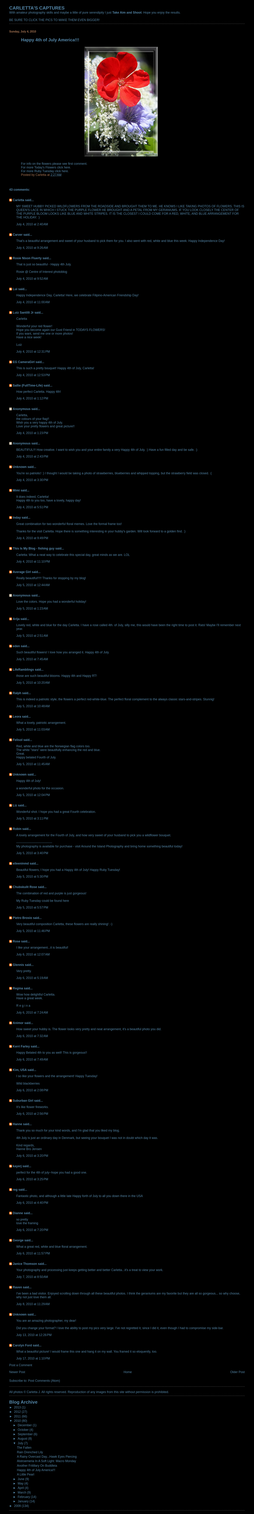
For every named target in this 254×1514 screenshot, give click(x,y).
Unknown (19, 467)
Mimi (16, 490)
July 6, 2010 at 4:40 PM (32, 1202)
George (18, 1240)
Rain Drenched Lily (30, 1452)
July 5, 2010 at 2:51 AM (32, 635)
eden (16, 646)
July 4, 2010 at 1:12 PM (32, 398)
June (21, 1479)
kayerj (17, 1166)
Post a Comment (20, 1365)
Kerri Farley (21, 1046)
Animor (18, 1023)
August (23, 1438)
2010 (18, 1421)
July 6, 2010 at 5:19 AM (32, 978)
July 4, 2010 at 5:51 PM (32, 507)
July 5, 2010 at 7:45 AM (32, 659)
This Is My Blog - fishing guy (33, 548)
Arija (16, 619)
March (22, 1492)
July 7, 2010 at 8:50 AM (32, 1277)
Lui (15, 289)
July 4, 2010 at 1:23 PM (32, 433)
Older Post (237, 1372)
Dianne (18, 1213)
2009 (18, 1506)
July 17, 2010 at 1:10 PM (33, 1358)
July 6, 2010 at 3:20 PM (32, 1155)
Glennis (18, 965)
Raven (17, 1287)
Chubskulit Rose (25, 887)
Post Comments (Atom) (44, 1380)
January (23, 1501)
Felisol (18, 740)
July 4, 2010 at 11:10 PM (33, 561)
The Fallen (24, 1447)
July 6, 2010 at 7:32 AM (32, 1036)
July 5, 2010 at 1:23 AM (32, 608)
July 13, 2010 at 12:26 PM (34, 1335)
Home (128, 1372)
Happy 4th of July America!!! (36, 1470)
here (67, 167)
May (21, 1483)
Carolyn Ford (22, 1345)
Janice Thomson (25, 1264)
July (21, 1443)
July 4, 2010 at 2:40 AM (32, 224)
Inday (17, 517)
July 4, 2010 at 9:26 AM (32, 248)
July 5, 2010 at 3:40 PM (32, 853)
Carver (17, 234)
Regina (18, 988)
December (25, 1425)
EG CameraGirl (24, 362)
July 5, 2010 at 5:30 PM (32, 876)
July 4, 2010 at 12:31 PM (33, 351)
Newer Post (17, 1372)
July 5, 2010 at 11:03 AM (33, 729)
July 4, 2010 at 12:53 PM (33, 375)
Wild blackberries (28, 1083)
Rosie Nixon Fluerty (27, 258)
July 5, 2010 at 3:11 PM (32, 818)
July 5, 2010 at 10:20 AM (33, 682)
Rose (16, 941)
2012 (18, 1412)
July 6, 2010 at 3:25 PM (32, 1179)
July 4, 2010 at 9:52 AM (32, 278)
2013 (18, 1407)
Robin (17, 829)
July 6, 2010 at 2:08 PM (32, 1090)
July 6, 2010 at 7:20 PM (32, 1230)
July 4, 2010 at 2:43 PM (32, 456)
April (21, 1488)
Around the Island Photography (102, 846)
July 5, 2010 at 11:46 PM (33, 931)
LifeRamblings (23, 669)
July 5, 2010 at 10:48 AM (33, 706)
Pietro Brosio (22, 918)
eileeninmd (21, 863)
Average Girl (22, 572)
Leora (17, 716)
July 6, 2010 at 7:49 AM (32, 1059)
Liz (15, 805)
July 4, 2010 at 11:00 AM (33, 302)
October (23, 1430)
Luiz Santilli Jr (23, 312)
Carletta (18, 200)
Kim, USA (20, 1070)
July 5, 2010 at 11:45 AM (33, 764)
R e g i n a (23, 1005)
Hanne (17, 1124)
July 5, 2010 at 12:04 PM (33, 795)
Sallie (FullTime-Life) (28, 385)
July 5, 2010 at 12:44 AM (33, 585)
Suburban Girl (23, 1100)
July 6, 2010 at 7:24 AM (32, 1012)
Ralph (17, 693)
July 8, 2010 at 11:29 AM (33, 1304)
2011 (18, 1416)
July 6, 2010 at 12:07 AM (33, 954)
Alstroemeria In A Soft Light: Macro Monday (46, 1461)
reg (15, 1189)
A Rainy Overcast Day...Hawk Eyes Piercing (47, 1456)
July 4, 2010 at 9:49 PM (32, 538)
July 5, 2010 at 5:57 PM (32, 907)
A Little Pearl (25, 1474)
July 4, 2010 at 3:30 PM (32, 480)
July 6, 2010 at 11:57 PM (33, 1253)
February (24, 1497)
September (26, 1434)
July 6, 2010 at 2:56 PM (32, 1113)
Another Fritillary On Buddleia (37, 1465)
